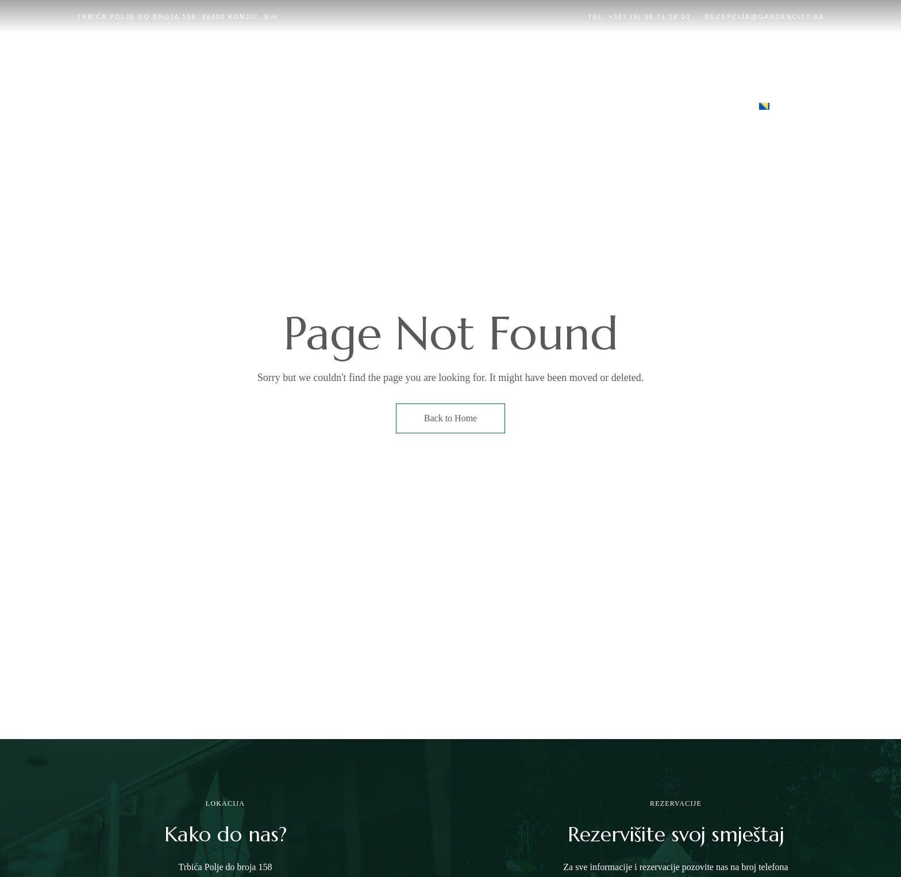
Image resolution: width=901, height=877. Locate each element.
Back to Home (450, 418)
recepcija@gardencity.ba (764, 16)
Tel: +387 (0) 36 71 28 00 (639, 16)
